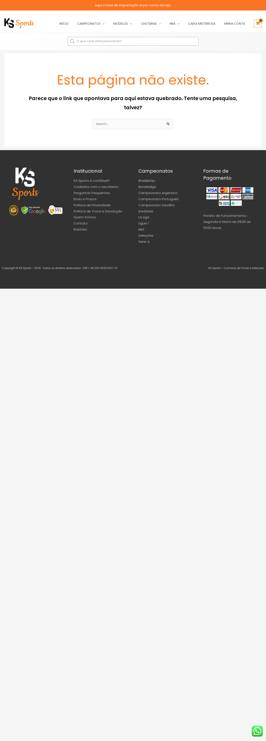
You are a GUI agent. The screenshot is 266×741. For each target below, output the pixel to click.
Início (64, 23)
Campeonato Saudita (156, 205)
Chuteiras (149, 23)
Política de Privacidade (92, 205)
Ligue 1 (143, 223)
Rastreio (80, 229)
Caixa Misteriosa (201, 23)
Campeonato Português (158, 199)
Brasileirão (146, 181)
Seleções (146, 236)
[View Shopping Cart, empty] (258, 24)
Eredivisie (145, 211)
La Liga (143, 217)
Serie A (144, 242)
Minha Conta (234, 23)
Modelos (120, 23)
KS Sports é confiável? (92, 181)
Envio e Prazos (85, 199)
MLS (141, 229)
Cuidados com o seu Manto (96, 187)
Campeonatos (88, 23)
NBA (172, 23)
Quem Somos (85, 217)
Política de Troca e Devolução (98, 211)
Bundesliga (147, 187)
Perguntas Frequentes (92, 193)
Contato (81, 223)
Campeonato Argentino (158, 193)
